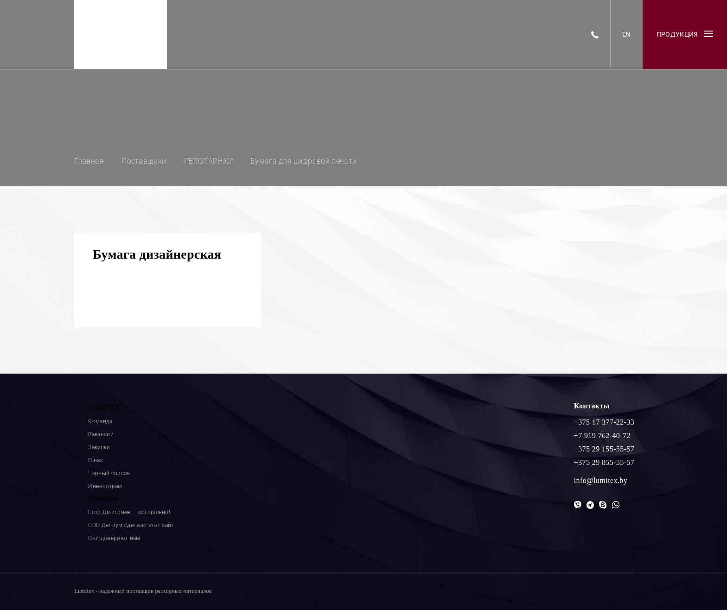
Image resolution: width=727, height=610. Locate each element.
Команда (100, 421)
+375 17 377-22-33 (604, 422)
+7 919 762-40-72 (602, 435)
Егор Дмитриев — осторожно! (129, 512)
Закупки (99, 447)
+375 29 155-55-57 (604, 449)
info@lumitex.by (600, 480)
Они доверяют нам (114, 538)
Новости (103, 498)
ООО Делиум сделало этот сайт (131, 525)
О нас (95, 460)
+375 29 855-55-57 (604, 462)
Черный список (109, 473)
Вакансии (101, 434)
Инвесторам (105, 486)
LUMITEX (104, 407)
